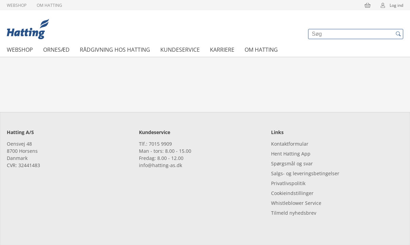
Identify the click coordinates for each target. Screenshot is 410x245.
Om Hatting (49, 5)
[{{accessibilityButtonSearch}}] (398, 34)
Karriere (222, 49)
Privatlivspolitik (288, 183)
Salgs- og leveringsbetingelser (305, 173)
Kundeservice (180, 49)
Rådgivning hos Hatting (115, 49)
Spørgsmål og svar (292, 163)
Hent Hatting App (290, 153)
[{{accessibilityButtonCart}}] (367, 5)
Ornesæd (56, 49)
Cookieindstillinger (292, 193)
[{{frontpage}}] (28, 29)
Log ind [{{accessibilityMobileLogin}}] (389, 5)
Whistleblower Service (296, 203)
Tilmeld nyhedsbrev (293, 213)
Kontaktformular (289, 144)
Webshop (16, 5)
